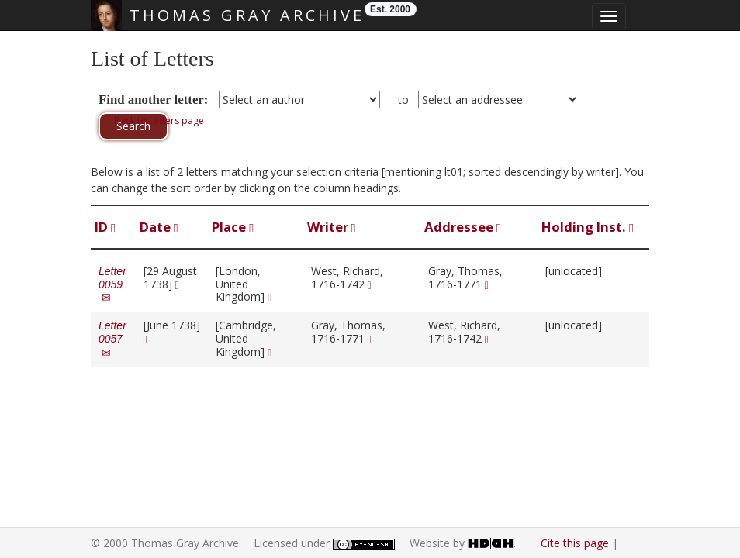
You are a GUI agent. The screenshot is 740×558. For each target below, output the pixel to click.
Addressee (462, 227)
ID (105, 227)
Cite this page (575, 543)
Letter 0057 (112, 338)
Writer (331, 227)
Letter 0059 (112, 284)
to (403, 99)
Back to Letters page (159, 120)
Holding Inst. (587, 227)
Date (159, 227)
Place (233, 227)
